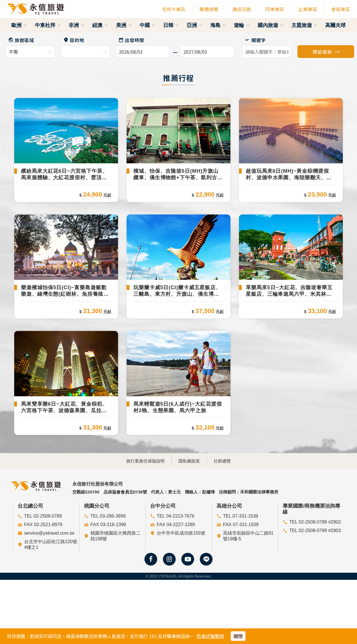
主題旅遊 (304, 25)
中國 (147, 25)
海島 (218, 25)
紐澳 (100, 25)
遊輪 (241, 25)
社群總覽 (228, 557)
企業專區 (307, 9)
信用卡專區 (174, 9)
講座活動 (241, 9)
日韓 (171, 25)
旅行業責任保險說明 (139, 557)
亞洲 (194, 25)
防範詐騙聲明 (210, 636)
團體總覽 (209, 9)
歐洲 (19, 25)
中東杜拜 (48, 25)
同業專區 (274, 9)
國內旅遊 (271, 25)
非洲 (76, 25)
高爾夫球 (335, 25)
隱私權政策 (189, 557)
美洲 (124, 25)
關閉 (238, 636)
